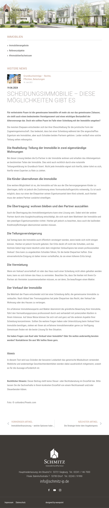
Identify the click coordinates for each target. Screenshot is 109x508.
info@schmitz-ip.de (54, 481)
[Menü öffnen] (103, 8)
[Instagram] (60, 490)
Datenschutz (21, 502)
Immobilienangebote (19, 45)
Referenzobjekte (16, 50)
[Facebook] (49, 490)
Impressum (9, 502)
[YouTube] (54, 490)
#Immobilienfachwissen (20, 55)
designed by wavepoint (54, 502)
